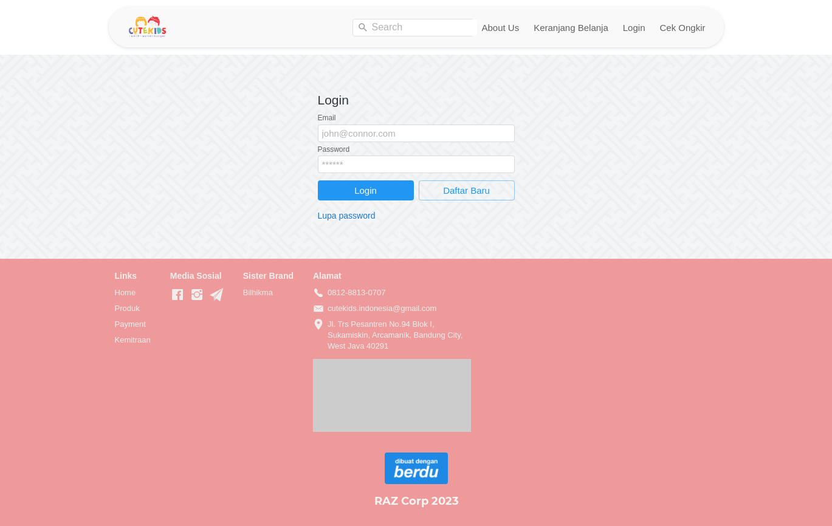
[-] (177, 295)
